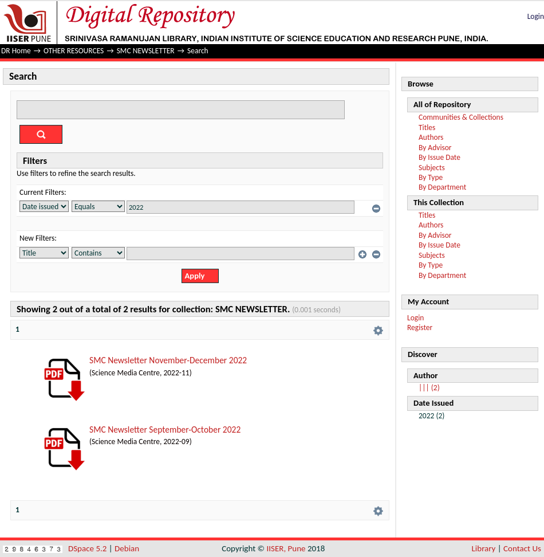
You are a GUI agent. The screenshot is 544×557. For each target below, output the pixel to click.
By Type (431, 177)
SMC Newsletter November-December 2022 (168, 360)
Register (419, 327)
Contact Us (522, 548)
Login (535, 16)
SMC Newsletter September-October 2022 (165, 429)
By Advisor (435, 147)
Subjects (432, 167)
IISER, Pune (285, 548)
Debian (127, 548)
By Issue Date (439, 157)
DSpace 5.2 (88, 548)
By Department (442, 187)
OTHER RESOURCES (74, 51)
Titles (427, 127)
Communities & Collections (461, 117)
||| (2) (429, 388)
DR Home (16, 51)
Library (484, 548)
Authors (431, 137)
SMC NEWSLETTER (146, 51)
